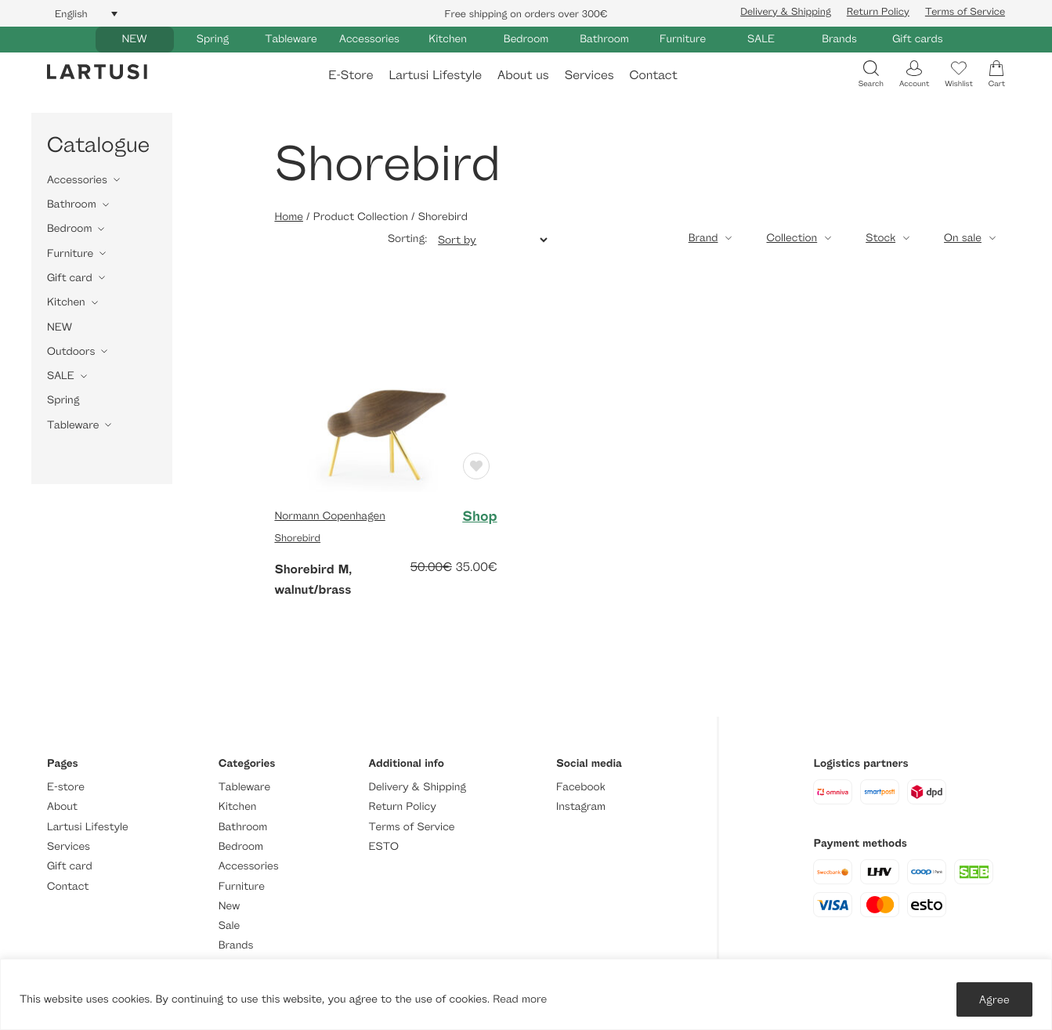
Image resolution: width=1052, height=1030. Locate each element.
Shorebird (297, 537)
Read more (520, 999)
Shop (479, 516)
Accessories (369, 38)
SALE (761, 38)
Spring (213, 38)
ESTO (384, 846)
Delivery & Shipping (785, 11)
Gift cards (917, 38)
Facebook (581, 786)
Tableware (290, 38)
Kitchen (447, 38)
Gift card (69, 277)
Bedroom (526, 38)
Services (589, 74)
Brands (839, 38)
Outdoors (71, 351)
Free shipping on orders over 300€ (526, 13)
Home (288, 216)
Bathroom (604, 38)
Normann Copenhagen (329, 515)
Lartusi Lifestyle (435, 74)
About (62, 806)
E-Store (350, 74)
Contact (654, 74)
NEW (133, 38)
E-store (66, 786)
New (229, 906)
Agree (994, 999)
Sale (229, 925)
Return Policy (878, 11)
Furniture (683, 38)
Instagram (581, 806)
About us (523, 74)
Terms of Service (965, 11)
